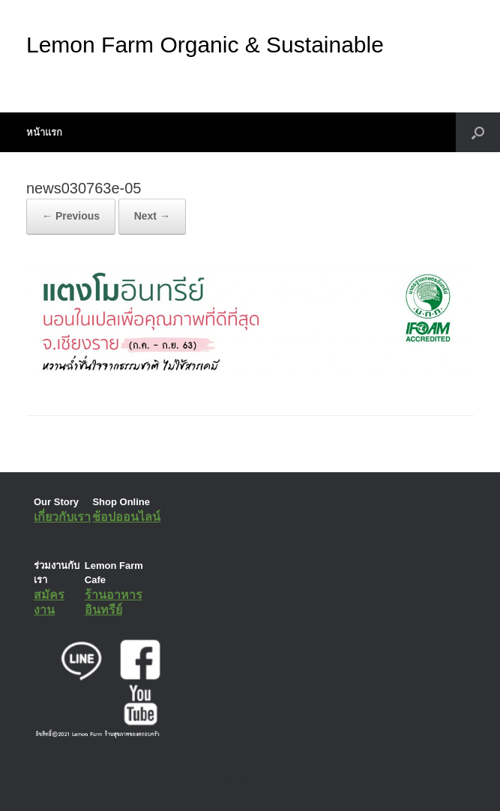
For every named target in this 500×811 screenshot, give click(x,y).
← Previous (71, 216)
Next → (152, 216)
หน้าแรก (44, 132)
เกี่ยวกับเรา (62, 516)
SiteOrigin (239, 781)
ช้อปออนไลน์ (126, 516)
